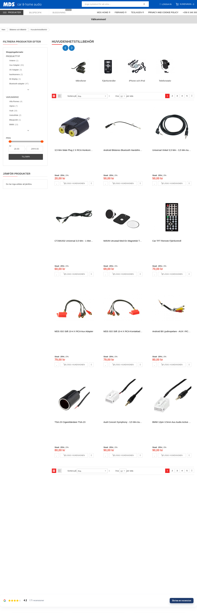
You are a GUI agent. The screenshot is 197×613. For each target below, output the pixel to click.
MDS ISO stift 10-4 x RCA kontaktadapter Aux (127, 331)
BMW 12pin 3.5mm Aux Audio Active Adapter (174, 422)
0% (67, 175)
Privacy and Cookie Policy (163, 12)
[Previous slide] (65, 48)
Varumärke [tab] (12, 97)
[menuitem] (37, 12)
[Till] (35, 149)
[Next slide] (72, 48)
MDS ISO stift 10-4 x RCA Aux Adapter (74, 331)
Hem (3, 30)
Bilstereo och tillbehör (18, 30)
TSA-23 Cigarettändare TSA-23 (70, 422)
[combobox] (115, 4)
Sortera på (71, 96)
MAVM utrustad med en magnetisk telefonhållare (128, 241)
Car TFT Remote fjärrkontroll (166, 241)
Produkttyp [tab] (14, 56)
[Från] (17, 149)
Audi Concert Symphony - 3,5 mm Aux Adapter (126, 422)
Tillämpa (26, 157)
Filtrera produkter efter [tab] (22, 41)
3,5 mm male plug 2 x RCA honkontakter (75, 150)
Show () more (18, 90)
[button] (57, 183)
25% (62, 175)
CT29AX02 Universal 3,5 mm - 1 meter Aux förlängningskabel (85, 241)
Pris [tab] (8, 138)
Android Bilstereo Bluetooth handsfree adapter (126, 150)
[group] (80, 69)
